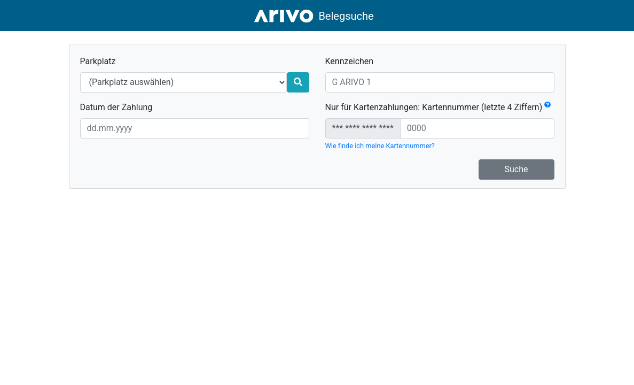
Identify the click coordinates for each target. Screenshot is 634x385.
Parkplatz (98, 61)
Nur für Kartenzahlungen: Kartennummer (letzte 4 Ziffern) (438, 107)
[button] (547, 107)
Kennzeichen (349, 61)
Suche (516, 169)
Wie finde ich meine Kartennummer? (380, 146)
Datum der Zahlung (116, 107)
